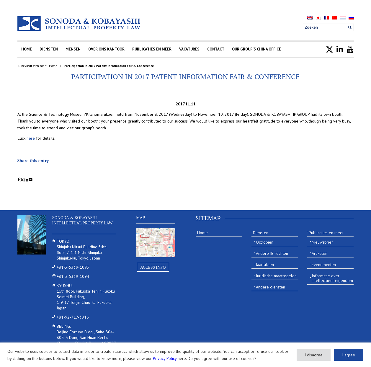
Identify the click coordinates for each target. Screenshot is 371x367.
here (31, 138)
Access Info (153, 267)
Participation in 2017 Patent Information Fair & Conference (185, 76)
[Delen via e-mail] (30, 179)
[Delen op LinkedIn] (26, 179)
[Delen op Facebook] (19, 179)
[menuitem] (310, 17)
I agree (348, 355)
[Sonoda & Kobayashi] (79, 23)
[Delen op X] (22, 179)
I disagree (314, 355)
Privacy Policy (164, 358)
